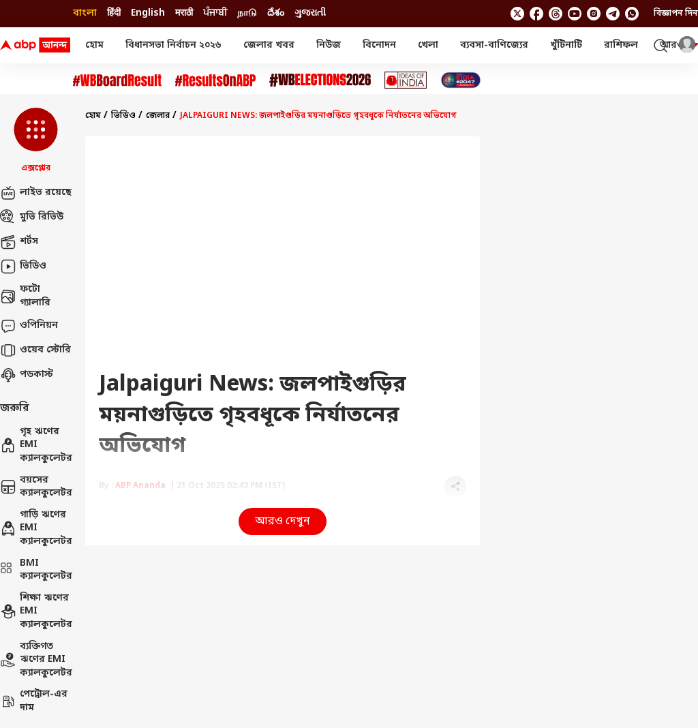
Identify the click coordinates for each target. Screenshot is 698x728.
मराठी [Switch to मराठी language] (184, 13)
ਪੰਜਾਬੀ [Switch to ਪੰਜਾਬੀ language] (215, 13)
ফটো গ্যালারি (25, 296)
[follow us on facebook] (536, 13)
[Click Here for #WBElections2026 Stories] (320, 80)
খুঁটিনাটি (566, 45)
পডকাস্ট (26, 375)
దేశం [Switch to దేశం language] (275, 13)
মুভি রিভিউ (31, 217)
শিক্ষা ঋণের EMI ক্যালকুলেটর (36, 611)
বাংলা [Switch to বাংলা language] (85, 13)
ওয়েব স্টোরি (35, 350)
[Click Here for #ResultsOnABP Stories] (215, 80)
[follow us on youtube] (574, 13)
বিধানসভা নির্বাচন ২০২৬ (173, 45)
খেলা (428, 45)
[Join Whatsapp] (632, 13)
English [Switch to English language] (148, 13)
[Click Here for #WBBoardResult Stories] (117, 80)
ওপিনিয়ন (29, 326)
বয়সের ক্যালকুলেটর (36, 487)
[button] (35, 141)
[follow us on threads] (555, 13)
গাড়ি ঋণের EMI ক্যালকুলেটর (36, 528)
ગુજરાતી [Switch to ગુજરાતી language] (310, 13)
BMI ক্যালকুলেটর (36, 570)
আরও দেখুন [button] (282, 521)
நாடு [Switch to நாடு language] (247, 13)
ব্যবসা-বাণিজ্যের (494, 45)
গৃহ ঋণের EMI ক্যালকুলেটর (36, 445)
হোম (94, 45)
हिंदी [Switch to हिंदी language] (114, 13)
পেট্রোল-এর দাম (33, 701)
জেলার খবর (268, 45)
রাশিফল (621, 45)
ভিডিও (23, 266)
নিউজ (328, 45)
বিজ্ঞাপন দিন (676, 13)
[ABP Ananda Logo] (35, 45)
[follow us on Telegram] (613, 13)
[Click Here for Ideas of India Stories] (405, 80)
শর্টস (19, 242)
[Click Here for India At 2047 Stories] (460, 80)
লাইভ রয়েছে (36, 193)
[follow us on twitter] (517, 13)
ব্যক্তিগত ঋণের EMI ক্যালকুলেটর (36, 660)
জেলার (158, 115)
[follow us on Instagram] (594, 13)
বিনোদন (379, 45)
